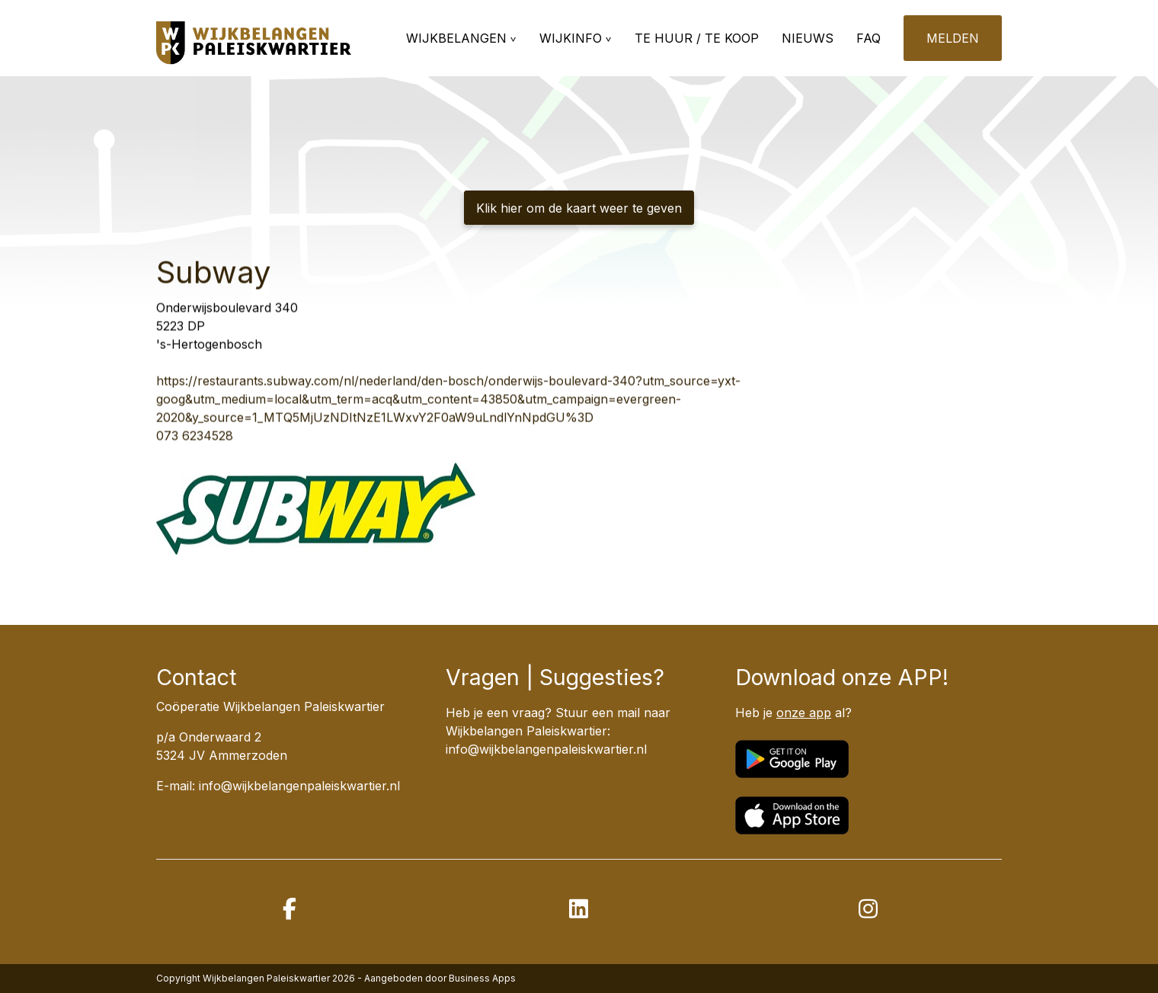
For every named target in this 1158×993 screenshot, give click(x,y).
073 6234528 (194, 437)
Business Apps (482, 978)
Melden (952, 38)
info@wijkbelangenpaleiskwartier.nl (546, 749)
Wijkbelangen (456, 38)
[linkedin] (579, 909)
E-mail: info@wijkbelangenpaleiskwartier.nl (278, 785)
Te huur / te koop (697, 38)
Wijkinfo (570, 38)
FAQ (868, 38)
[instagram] (868, 909)
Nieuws (807, 38)
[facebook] (289, 909)
